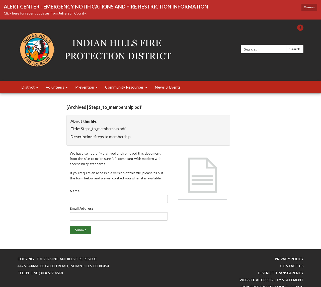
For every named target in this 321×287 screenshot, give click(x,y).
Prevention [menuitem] (84, 87)
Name (74, 191)
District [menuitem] (28, 87)
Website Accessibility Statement (271, 280)
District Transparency (280, 273)
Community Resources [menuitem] (124, 87)
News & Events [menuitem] (168, 87)
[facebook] (300, 29)
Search (294, 49)
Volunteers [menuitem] (55, 87)
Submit (80, 230)
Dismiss (309, 7)
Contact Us (291, 266)
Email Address (82, 208)
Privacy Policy (289, 259)
